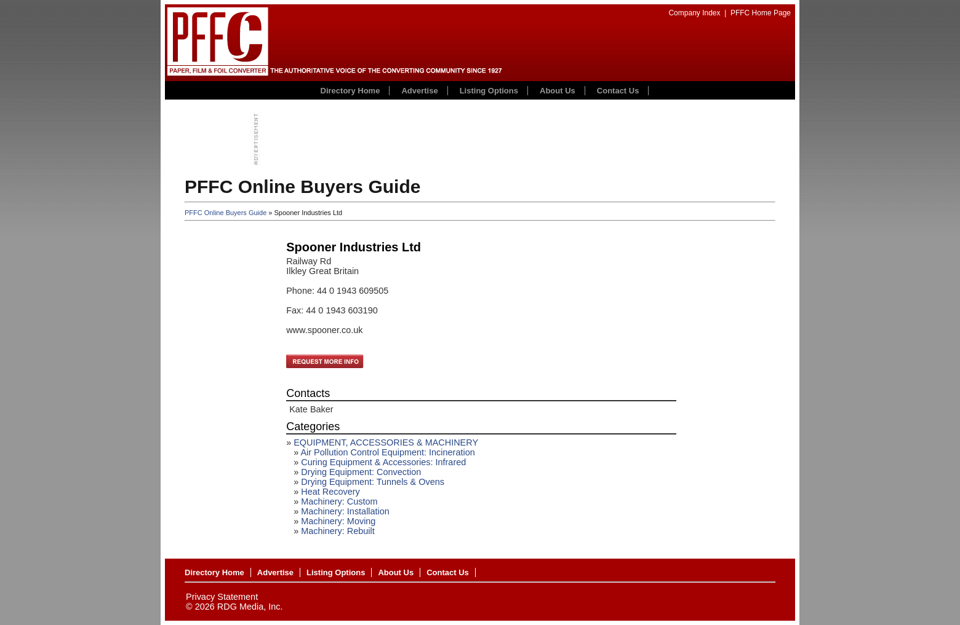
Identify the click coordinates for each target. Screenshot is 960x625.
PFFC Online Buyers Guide (225, 212)
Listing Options (489, 90)
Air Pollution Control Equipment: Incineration (387, 452)
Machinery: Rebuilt (338, 531)
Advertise (419, 90)
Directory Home (350, 90)
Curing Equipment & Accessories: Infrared (383, 462)
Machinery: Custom (339, 501)
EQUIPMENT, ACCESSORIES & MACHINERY (386, 442)
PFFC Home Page (760, 13)
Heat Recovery (330, 492)
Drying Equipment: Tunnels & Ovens (372, 482)
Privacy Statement (222, 597)
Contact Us (618, 90)
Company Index (694, 13)
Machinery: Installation (345, 511)
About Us (557, 90)
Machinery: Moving (338, 521)
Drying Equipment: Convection (361, 472)
